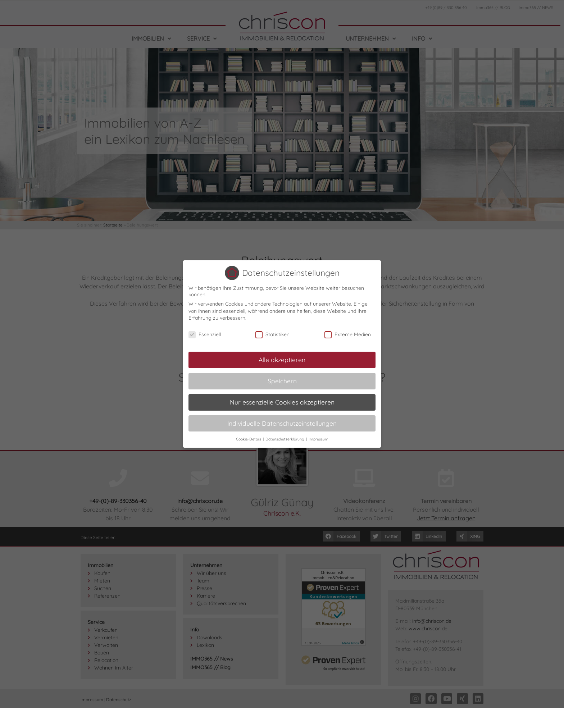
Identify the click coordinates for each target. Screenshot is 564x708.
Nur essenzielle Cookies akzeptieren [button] (282, 402)
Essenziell (204, 334)
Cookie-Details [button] (249, 439)
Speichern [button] (282, 381)
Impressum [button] (318, 439)
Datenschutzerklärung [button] (285, 439)
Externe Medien (347, 334)
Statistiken (272, 334)
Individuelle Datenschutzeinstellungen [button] (282, 423)
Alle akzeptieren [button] (282, 360)
